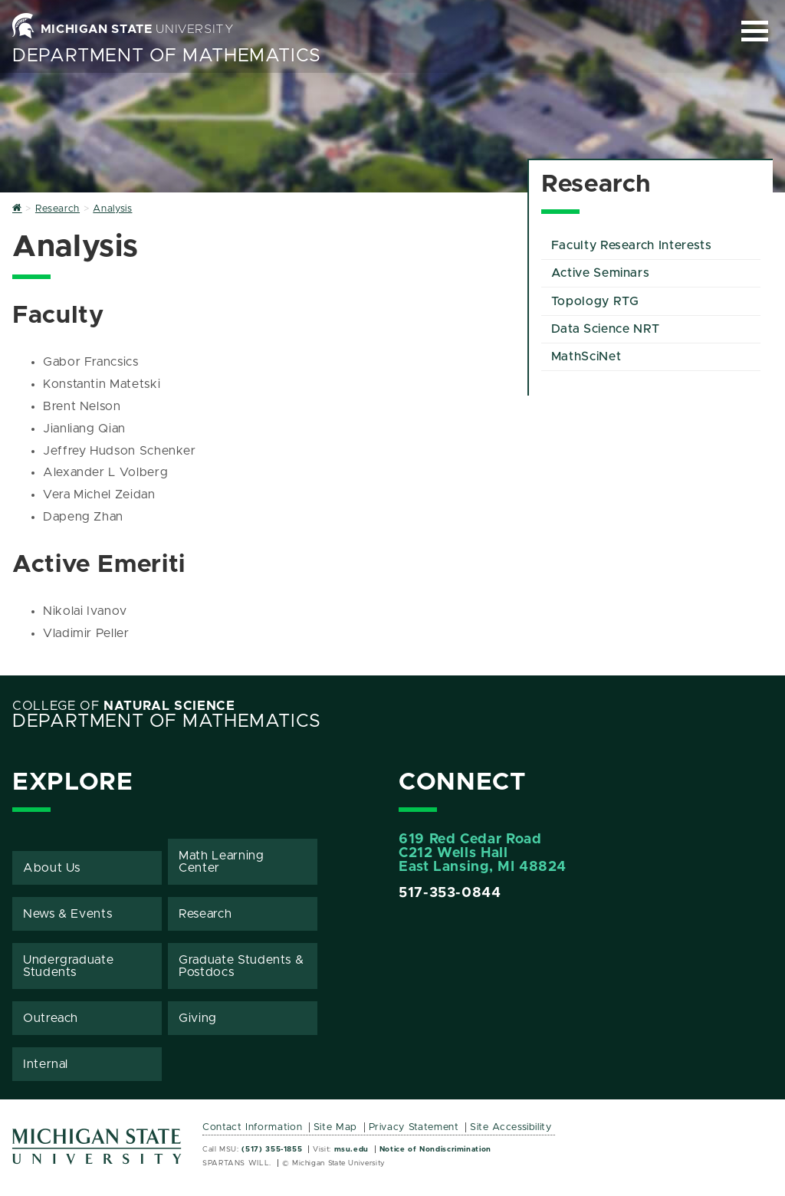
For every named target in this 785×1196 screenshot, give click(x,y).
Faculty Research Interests (631, 245)
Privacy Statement (414, 1127)
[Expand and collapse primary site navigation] (755, 31)
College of (123, 706)
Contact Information (252, 1127)
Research (205, 914)
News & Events (67, 914)
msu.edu (351, 1149)
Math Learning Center (221, 861)
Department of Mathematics (166, 56)
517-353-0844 (450, 893)
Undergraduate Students (68, 966)
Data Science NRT (605, 329)
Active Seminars (600, 273)
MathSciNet (586, 356)
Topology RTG (595, 301)
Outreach (50, 1018)
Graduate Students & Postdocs (241, 966)
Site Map (335, 1127)
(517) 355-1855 (271, 1149)
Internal (45, 1064)
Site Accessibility (511, 1127)
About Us (51, 868)
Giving (198, 1018)
